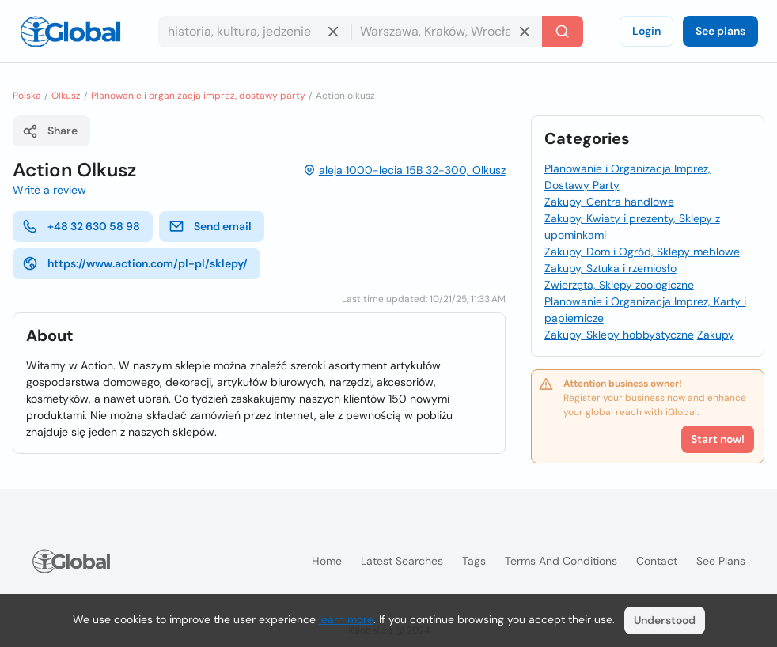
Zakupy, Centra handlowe (609, 202)
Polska (27, 95)
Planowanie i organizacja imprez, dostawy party (198, 95)
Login (646, 31)
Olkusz (66, 95)
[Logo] (70, 31)
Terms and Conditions (561, 561)
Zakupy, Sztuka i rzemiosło (610, 268)
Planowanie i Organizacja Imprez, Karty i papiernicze (645, 309)
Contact (656, 561)
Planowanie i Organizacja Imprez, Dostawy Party (627, 176)
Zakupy (715, 334)
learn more (346, 619)
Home (327, 561)
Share (50, 131)
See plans (720, 31)
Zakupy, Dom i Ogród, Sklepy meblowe (642, 251)
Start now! (718, 439)
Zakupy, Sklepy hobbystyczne (619, 334)
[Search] (562, 31)
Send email (210, 226)
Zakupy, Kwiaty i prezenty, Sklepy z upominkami (632, 226)
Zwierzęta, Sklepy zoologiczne (619, 285)
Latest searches (402, 561)
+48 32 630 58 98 (81, 226)
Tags (474, 561)
